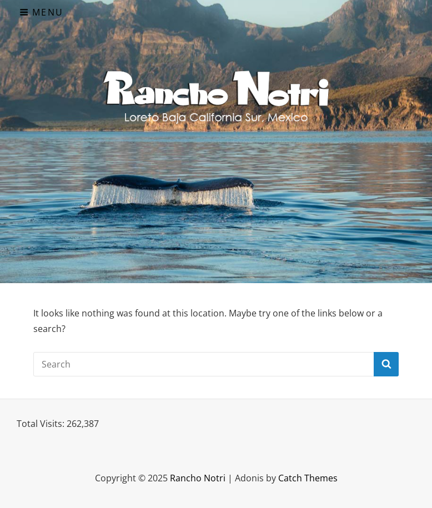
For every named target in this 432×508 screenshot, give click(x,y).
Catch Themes (308, 478)
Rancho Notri (197, 478)
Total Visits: (42, 424)
